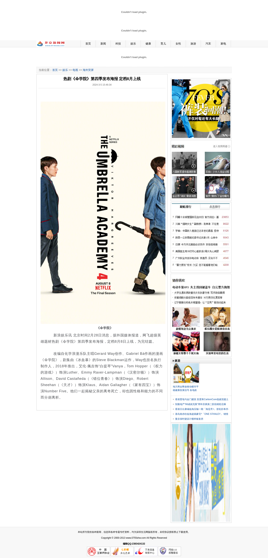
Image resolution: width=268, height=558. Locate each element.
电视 (75, 70)
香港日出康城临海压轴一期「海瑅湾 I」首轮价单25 (201, 409)
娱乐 (133, 43)
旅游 (193, 43)
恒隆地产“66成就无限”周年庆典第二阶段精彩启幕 (200, 404)
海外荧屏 (88, 70)
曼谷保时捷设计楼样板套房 (189, 419)
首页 (88, 43)
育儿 (163, 43)
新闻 (103, 43)
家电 (223, 43)
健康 (148, 43)
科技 (118, 43)
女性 (178, 43)
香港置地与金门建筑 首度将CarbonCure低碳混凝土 (201, 399)
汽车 (208, 43)
